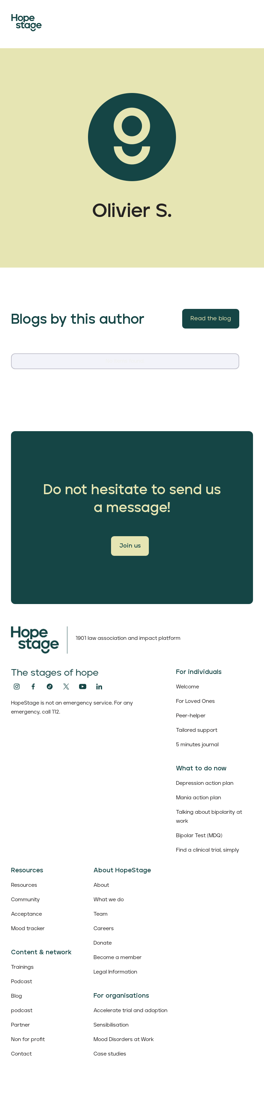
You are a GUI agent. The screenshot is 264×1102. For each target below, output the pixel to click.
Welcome (187, 686)
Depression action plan (204, 783)
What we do (109, 899)
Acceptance (26, 914)
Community (25, 899)
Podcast (21, 981)
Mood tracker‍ (28, 928)
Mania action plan (198, 797)
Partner (20, 1025)
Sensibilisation (111, 1025)
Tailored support (196, 730)
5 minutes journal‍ (197, 744)
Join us (130, 546)
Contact (21, 1054)
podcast (21, 1010)
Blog (16, 996)
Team (101, 914)
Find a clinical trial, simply (207, 850)
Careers (104, 928)
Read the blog (210, 318)
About (101, 885)
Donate (103, 943)
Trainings (22, 967)
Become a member (118, 957)
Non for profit (28, 1039)
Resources (24, 885)
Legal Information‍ (115, 972)
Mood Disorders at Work (124, 1039)
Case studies (110, 1054)
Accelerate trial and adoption (130, 1010)
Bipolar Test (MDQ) (199, 835)
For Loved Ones (195, 701)
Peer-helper (191, 715)
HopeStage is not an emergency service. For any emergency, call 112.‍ (72, 707)
